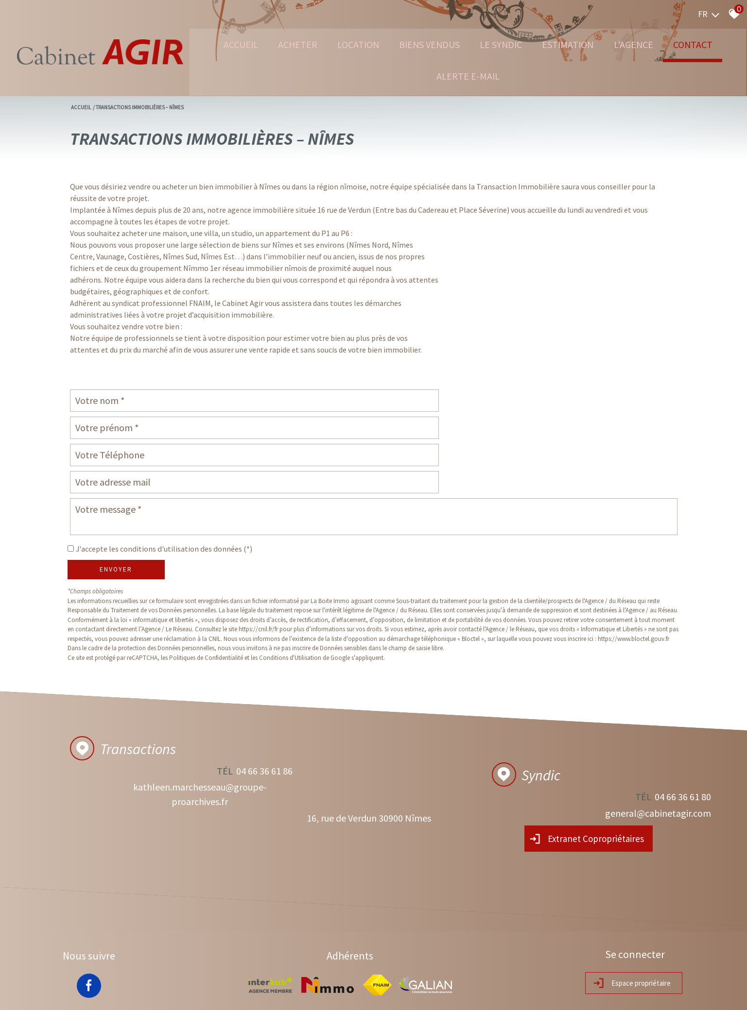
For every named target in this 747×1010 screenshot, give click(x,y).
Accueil (209, 43)
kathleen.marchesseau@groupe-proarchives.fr (193, 745)
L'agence (646, 43)
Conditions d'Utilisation (290, 601)
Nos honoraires (193, 993)
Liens (222, 993)
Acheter (273, 43)
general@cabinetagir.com (657, 753)
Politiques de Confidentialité (206, 601)
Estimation (573, 43)
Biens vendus (419, 43)
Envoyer (116, 512)
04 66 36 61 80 (682, 738)
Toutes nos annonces (278, 993)
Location (339, 43)
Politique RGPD (327, 993)
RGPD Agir (157, 993)
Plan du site (80, 993)
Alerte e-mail (462, 76)
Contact (711, 43)
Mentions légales (118, 993)
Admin (240, 993)
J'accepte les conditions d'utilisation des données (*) (170, 492)
